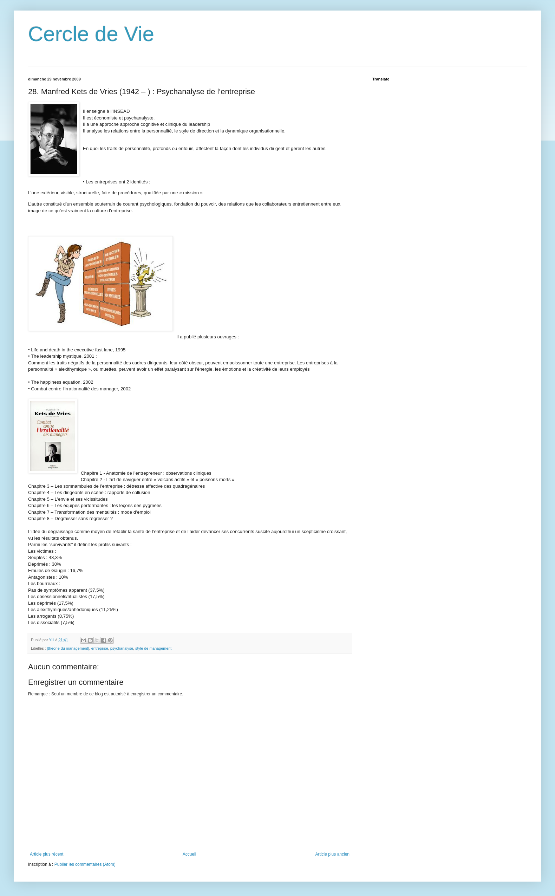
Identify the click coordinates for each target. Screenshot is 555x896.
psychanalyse (121, 648)
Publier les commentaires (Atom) (85, 864)
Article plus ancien (332, 854)
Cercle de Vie (91, 34)
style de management (153, 648)
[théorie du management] (68, 648)
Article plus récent (46, 854)
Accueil (189, 854)
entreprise (99, 648)
